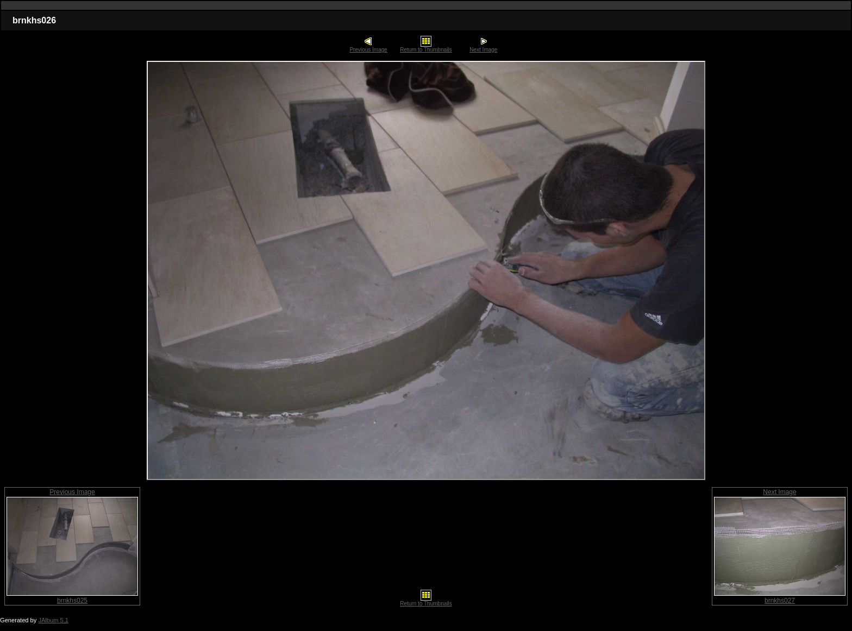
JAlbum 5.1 (53, 620)
